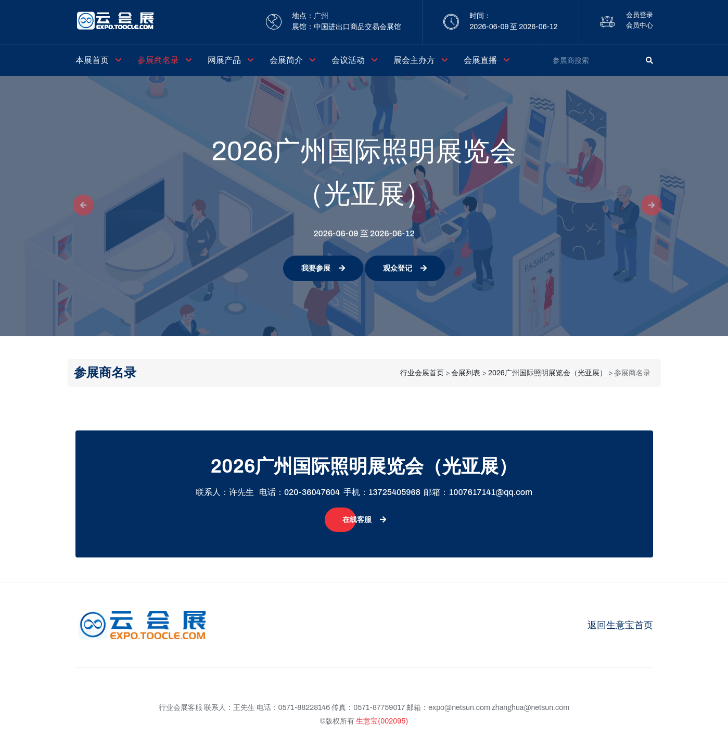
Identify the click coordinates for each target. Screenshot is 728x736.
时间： (480, 16)
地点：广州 (310, 16)
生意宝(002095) (382, 721)
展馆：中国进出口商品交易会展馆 (346, 27)
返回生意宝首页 (620, 625)
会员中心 (639, 25)
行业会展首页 (422, 373)
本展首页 (92, 60)
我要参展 (323, 268)
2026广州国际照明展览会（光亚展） (547, 373)
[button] (80, 206)
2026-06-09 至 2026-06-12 (513, 27)
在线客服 (364, 520)
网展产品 (224, 60)
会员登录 (639, 15)
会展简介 (286, 60)
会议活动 (348, 60)
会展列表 (465, 373)
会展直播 (480, 60)
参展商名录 (158, 60)
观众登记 (405, 268)
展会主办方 (414, 60)
